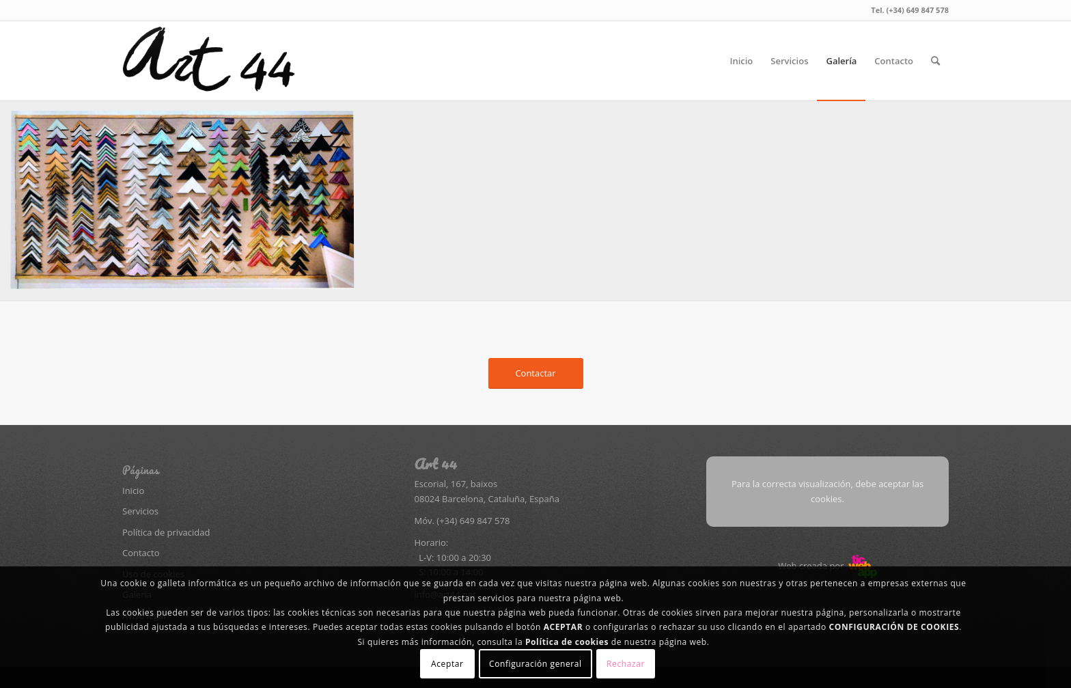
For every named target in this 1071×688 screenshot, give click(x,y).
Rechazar (626, 664)
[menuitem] (741, 60)
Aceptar (447, 664)
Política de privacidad (166, 532)
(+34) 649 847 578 (473, 520)
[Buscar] (935, 60)
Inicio (133, 490)
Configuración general (535, 664)
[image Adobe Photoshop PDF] (187, 206)
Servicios (140, 511)
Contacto (141, 553)
